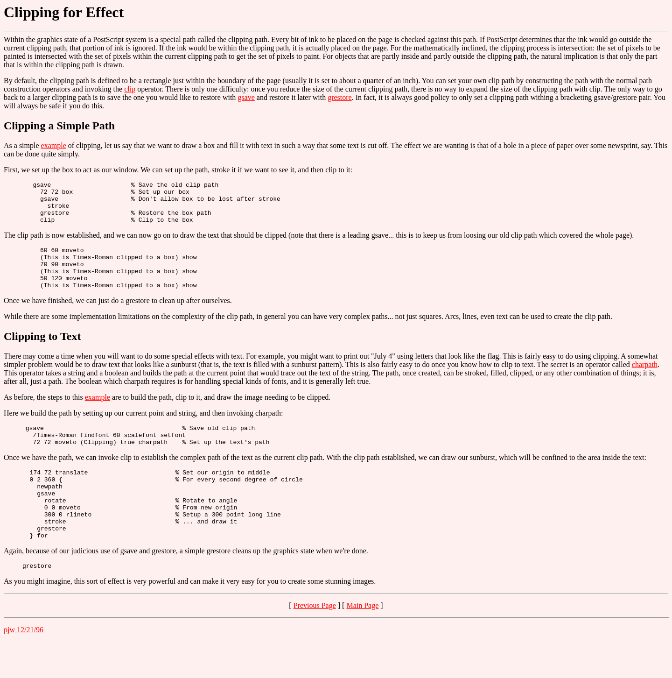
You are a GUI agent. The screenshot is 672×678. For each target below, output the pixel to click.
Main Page (362, 642)
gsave (246, 97)
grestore (340, 97)
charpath (645, 381)
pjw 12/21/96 (23, 666)
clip (129, 89)
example (53, 145)
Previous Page (315, 642)
